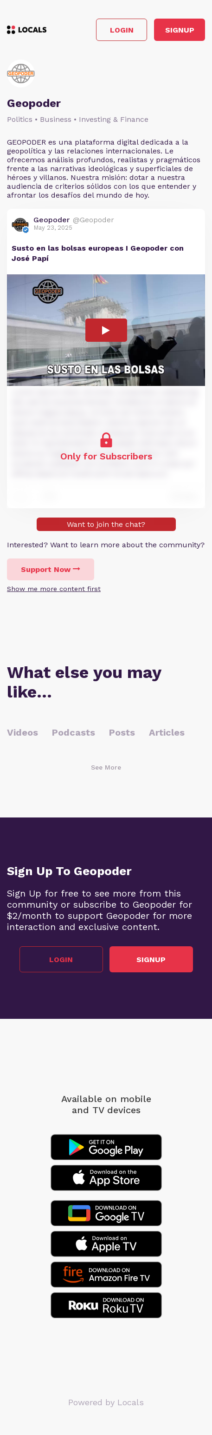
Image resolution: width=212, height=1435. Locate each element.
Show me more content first (54, 588)
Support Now (50, 569)
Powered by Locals (106, 1402)
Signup (179, 30)
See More (106, 767)
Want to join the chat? (106, 524)
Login (122, 30)
